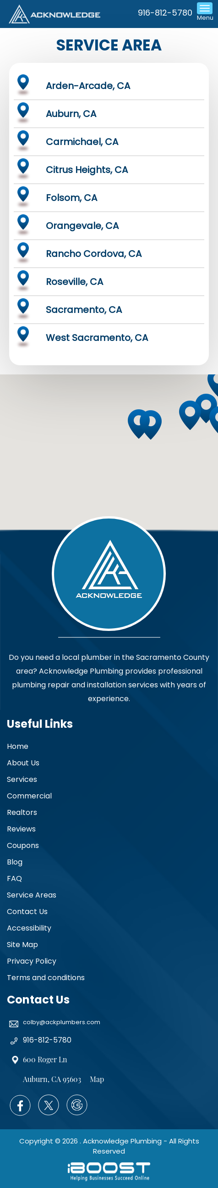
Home (17, 746)
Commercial (29, 796)
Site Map (22, 944)
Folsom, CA (71, 197)
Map (97, 1079)
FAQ (14, 878)
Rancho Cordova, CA (94, 253)
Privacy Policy (31, 961)
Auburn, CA (71, 113)
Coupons (23, 845)
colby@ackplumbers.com (61, 1022)
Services (22, 779)
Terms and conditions (46, 977)
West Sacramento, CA (97, 337)
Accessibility (29, 928)
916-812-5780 (165, 12)
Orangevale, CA (82, 225)
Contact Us (27, 911)
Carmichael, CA (82, 141)
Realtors (22, 812)
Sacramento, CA (84, 309)
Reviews (21, 829)
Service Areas (31, 895)
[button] (192, 417)
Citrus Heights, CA (87, 169)
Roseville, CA (74, 281)
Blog (14, 862)
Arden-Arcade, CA (88, 85)
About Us (23, 763)
